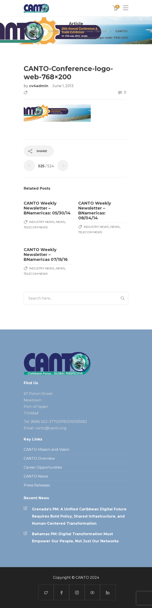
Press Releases (37, 485)
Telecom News (36, 227)
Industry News (41, 222)
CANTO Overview (39, 458)
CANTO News (36, 476)
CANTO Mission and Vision (46, 449)
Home (36, 31)
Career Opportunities (43, 467)
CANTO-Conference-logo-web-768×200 (77, 31)
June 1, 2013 (63, 86)
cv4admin (39, 86)
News (60, 222)
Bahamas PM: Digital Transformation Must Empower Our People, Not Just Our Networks (75, 537)
